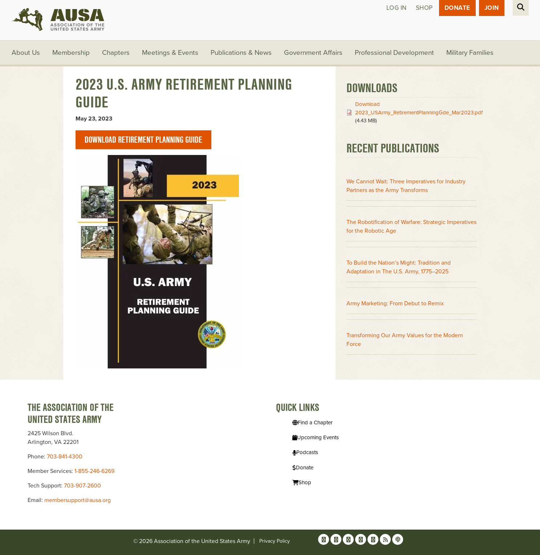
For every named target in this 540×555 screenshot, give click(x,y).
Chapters (116, 53)
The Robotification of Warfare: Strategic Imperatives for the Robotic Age (411, 226)
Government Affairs (313, 53)
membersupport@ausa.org (77, 500)
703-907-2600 (82, 485)
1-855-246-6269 (94, 471)
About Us (26, 53)
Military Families (470, 53)
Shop (424, 8)
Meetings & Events (170, 53)
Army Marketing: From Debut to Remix (395, 303)
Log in (396, 8)
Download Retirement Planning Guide (143, 139)
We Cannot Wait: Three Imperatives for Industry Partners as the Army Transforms (406, 186)
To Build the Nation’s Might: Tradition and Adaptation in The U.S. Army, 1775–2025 (398, 267)
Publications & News (241, 53)
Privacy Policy (274, 541)
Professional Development (394, 53)
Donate (457, 8)
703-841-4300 (64, 456)
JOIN (491, 8)
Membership (71, 53)
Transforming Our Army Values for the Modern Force (404, 340)
